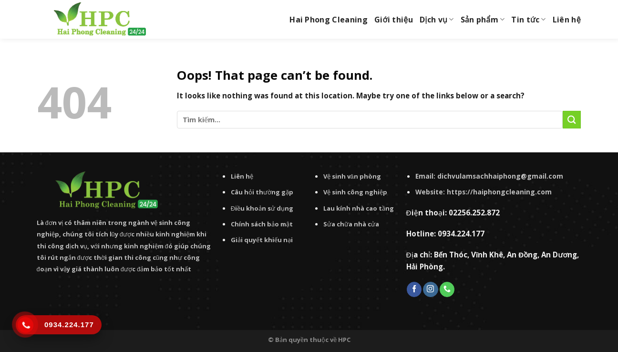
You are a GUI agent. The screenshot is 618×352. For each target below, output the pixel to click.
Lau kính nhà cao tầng (358, 208)
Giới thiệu (393, 19)
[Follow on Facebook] (414, 289)
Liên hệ (567, 19)
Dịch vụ (437, 19)
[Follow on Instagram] (430, 289)
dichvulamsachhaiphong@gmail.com (500, 176)
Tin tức (528, 19)
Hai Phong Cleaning (328, 19)
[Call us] (447, 289)
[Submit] (572, 119)
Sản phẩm (483, 19)
